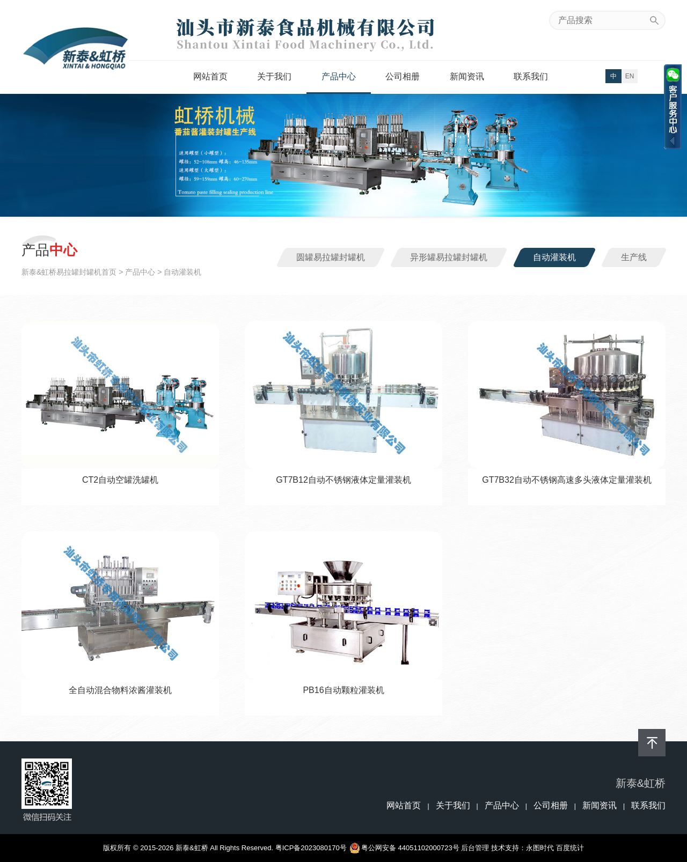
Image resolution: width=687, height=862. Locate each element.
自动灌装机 (554, 257)
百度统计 (570, 848)
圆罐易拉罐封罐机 (330, 257)
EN (629, 76)
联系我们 (531, 76)
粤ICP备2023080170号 (311, 848)
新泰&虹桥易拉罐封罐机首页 (68, 272)
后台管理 (475, 848)
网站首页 (210, 76)
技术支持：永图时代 (522, 848)
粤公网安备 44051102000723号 (404, 848)
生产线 (634, 257)
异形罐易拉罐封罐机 (448, 257)
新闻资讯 (467, 76)
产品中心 (338, 76)
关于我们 (274, 76)
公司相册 (402, 76)
